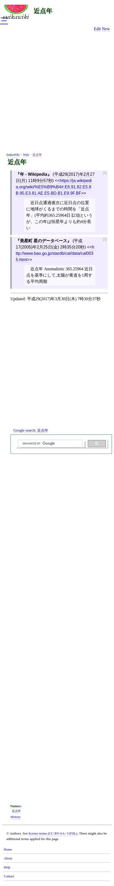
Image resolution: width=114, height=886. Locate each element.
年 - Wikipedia (33, 174)
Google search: (30, 430)
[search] (50, 443)
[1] (104, 173)
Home (8, 849)
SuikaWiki (13, 155)
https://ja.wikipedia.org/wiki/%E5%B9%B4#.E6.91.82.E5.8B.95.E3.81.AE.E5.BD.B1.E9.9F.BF (54, 186)
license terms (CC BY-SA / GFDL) (53, 833)
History (15, 817)
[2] (104, 239)
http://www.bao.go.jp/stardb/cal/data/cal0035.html (55, 253)
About (8, 858)
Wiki (26, 155)
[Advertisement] (57, 93)
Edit (97, 29)
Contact (9, 876)
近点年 (43, 10)
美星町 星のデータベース (43, 241)
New (106, 29)
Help (7, 867)
